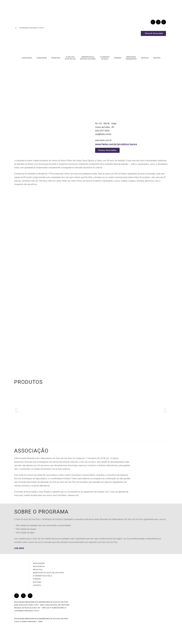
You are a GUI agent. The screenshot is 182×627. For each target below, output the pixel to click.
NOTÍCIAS (145, 58)
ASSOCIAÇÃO (27, 58)
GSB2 (40, 621)
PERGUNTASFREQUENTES (131, 58)
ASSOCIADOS (41, 58)
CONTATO (156, 58)
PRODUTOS (55, 58)
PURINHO (117, 58)
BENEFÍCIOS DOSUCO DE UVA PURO (87, 58)
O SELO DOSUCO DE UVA (70, 58)
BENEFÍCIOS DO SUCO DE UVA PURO (48, 573)
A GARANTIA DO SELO (42, 576)
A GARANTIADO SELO (104, 58)
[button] (17, 410)
